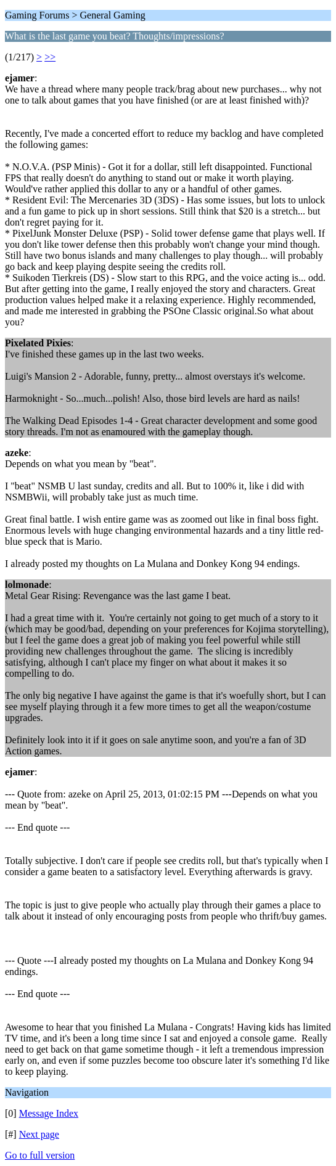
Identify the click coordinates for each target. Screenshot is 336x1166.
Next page (39, 1134)
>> (49, 57)
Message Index (48, 1113)
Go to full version (40, 1155)
